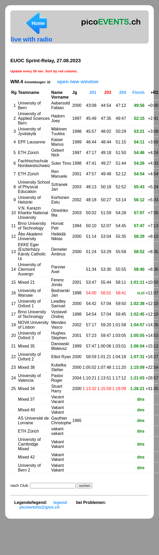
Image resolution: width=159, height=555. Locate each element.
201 (92, 92)
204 (122, 92)
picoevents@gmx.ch (39, 507)
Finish (138, 92)
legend (60, 502)
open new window (77, 81)
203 (107, 92)
